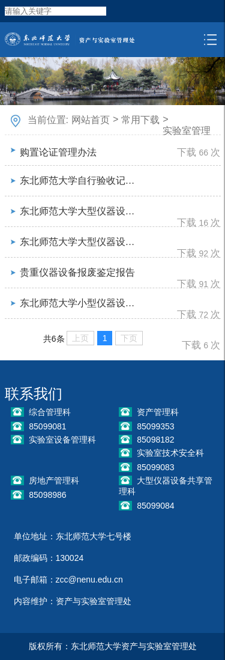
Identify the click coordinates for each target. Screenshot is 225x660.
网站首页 (90, 120)
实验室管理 (187, 131)
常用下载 (140, 120)
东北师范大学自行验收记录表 (80, 180)
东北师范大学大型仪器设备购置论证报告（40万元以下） (80, 242)
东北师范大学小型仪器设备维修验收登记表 (80, 303)
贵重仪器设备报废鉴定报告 (77, 272)
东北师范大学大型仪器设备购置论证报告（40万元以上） (80, 211)
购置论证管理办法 (58, 152)
